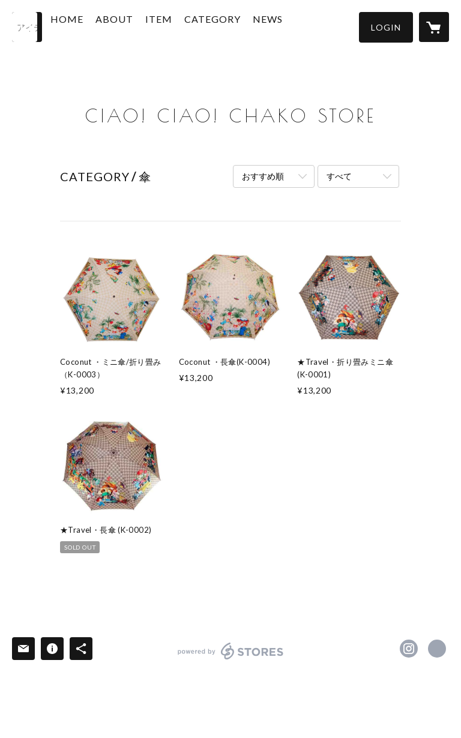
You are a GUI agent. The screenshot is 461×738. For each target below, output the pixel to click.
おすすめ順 (263, 176)
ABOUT (142, 26)
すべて (339, 176)
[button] (386, 27)
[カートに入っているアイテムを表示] (434, 27)
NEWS (295, 26)
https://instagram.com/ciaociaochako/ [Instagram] (409, 649)
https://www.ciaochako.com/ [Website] (437, 649)
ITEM (186, 26)
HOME (94, 26)
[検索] (27, 27)
